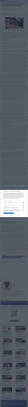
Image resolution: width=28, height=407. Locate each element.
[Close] (26, 191)
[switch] (23, 202)
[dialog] (14, 203)
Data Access (14, 215)
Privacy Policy (18, 215)
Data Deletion (9, 215)
